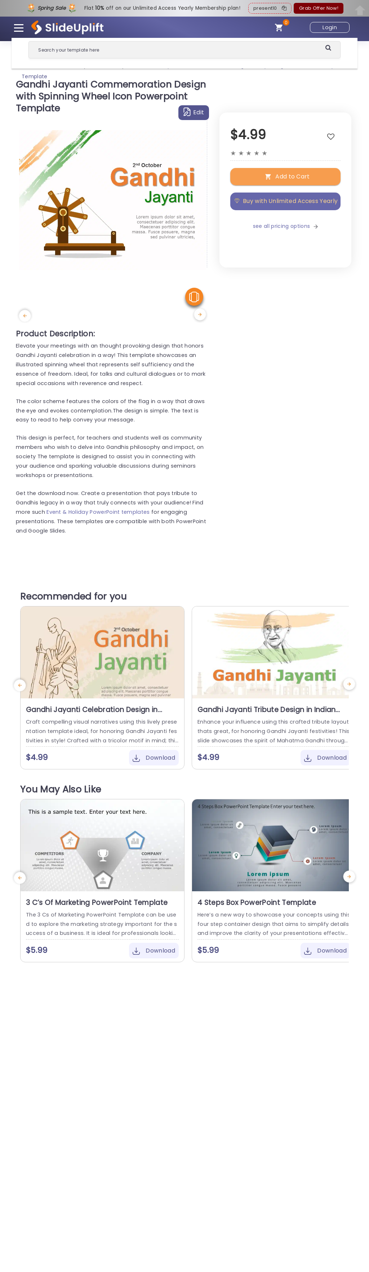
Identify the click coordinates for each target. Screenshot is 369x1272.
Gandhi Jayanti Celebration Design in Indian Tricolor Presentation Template (92, 714)
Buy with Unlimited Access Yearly (285, 201)
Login (330, 27)
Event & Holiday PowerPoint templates (98, 512)
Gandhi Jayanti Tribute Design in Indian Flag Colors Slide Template (266, 714)
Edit (193, 111)
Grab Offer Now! (318, 8)
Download (154, 758)
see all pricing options (285, 226)
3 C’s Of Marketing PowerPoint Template (97, 902)
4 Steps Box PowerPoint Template (256, 902)
